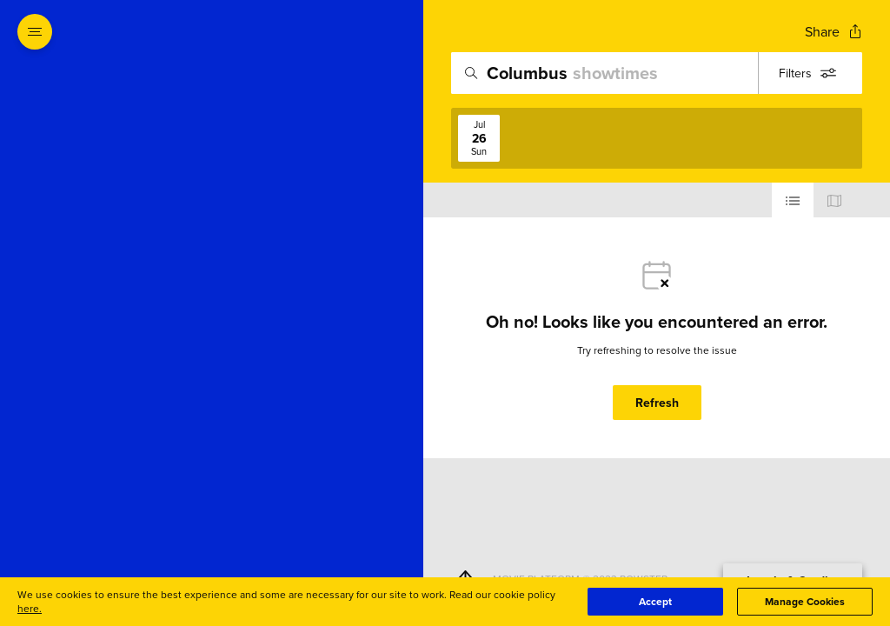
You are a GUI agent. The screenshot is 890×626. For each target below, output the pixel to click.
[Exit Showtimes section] (423, 30)
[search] (656, 73)
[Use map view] (834, 200)
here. (29, 608)
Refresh (657, 402)
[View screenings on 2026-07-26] (479, 138)
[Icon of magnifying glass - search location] (471, 73)
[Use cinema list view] (793, 200)
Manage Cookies (805, 601)
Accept (655, 601)
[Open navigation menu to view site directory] (35, 31)
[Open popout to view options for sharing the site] (833, 32)
